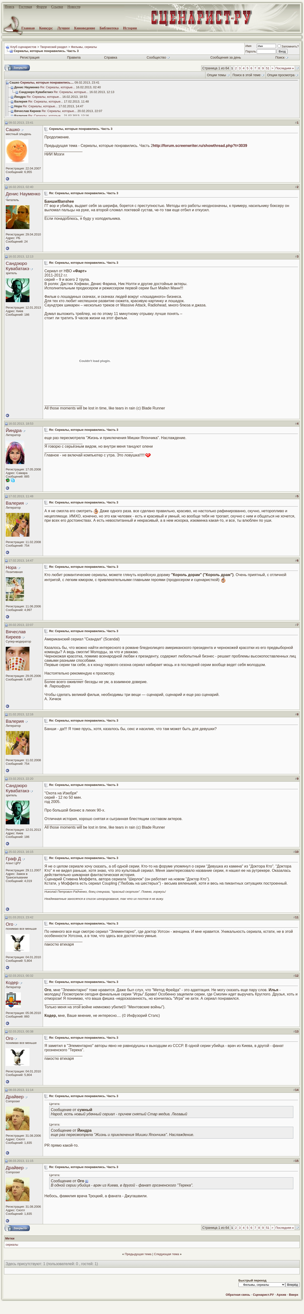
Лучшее (63, 28)
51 (267, 68)
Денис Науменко (23, 193)
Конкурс (46, 28)
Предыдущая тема (138, 1254)
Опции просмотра (280, 75)
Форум (41, 7)
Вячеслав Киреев (16, 634)
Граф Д (13, 858)
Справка (110, 57)
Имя (248, 46)
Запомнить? (288, 46)
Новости (73, 7)
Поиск (9, 7)
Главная (28, 28)
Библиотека (109, 28)
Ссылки (57, 7)
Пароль (250, 51)
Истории (130, 28)
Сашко (13, 129)
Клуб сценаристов (23, 47)
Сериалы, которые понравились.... (47, 82)
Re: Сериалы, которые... (57, 87)
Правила (74, 57)
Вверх (293, 1294)
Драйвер (15, 1096)
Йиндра (14, 430)
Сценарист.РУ (263, 1294)
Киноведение (84, 28)
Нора (11, 567)
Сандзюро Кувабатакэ (17, 266)
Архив (281, 1294)
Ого (9, 924)
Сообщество (158, 57)
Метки (9, 1238)
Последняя (285, 68)
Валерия (15, 503)
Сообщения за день (225, 57)
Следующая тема (166, 1254)
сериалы (12, 1244)
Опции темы (216, 75)
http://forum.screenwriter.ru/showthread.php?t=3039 (200, 146)
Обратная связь (238, 1294)
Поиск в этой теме (247, 75)
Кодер (12, 982)
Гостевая (25, 7)
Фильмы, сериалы (84, 47)
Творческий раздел (53, 47)
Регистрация (29, 57)
